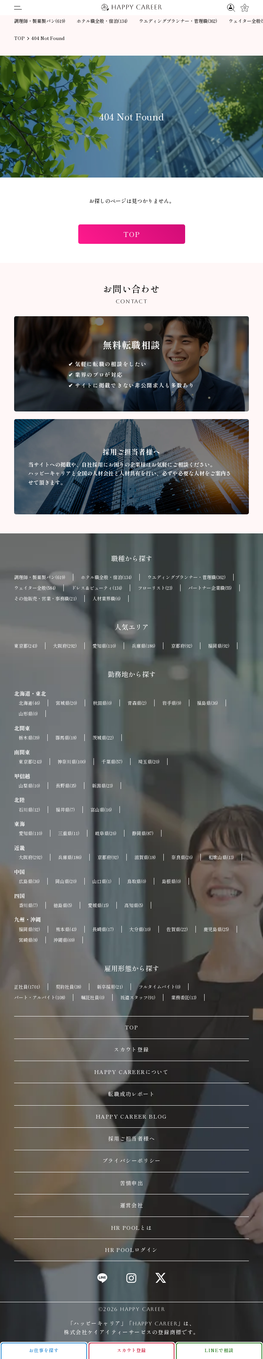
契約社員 (68, 986)
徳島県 (62, 905)
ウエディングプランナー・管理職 (178, 21)
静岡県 (142, 833)
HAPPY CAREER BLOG (131, 1116)
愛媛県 (98, 905)
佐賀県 (177, 929)
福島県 (207, 703)
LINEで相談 (219, 1350)
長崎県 (103, 929)
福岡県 (218, 645)
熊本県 (66, 929)
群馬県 (66, 737)
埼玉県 (149, 761)
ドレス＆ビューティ (96, 587)
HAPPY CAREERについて (131, 1072)
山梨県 (29, 785)
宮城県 (66, 703)
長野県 (66, 785)
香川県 (28, 905)
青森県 (137, 703)
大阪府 (65, 645)
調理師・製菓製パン (39, 21)
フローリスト (155, 587)
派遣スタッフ (137, 997)
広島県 (29, 881)
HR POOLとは (131, 1227)
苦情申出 (132, 1183)
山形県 (28, 713)
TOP (131, 234)
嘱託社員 (93, 997)
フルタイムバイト (160, 986)
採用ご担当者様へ (131, 1138)
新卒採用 (110, 986)
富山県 (101, 809)
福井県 (65, 809)
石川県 (29, 809)
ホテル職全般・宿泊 (102, 21)
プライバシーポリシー (131, 1160)
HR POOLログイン (131, 1249)
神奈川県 (72, 761)
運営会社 (132, 1205)
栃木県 (29, 737)
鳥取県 (136, 881)
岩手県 (171, 703)
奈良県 (182, 857)
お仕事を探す (44, 1350)
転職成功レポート (131, 1094)
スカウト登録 (131, 1049)
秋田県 (102, 703)
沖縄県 (64, 939)
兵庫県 (143, 645)
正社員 (27, 986)
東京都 (25, 645)
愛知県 (104, 645)
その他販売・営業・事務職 (45, 598)
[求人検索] (231, 7)
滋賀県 (145, 857)
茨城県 (103, 737)
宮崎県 (28, 939)
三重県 (68, 833)
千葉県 (112, 761)
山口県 (101, 881)
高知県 (133, 905)
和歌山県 (221, 857)
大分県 (140, 929)
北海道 (29, 703)
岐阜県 (105, 833)
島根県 (171, 881)
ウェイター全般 (35, 587)
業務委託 (184, 997)
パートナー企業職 (210, 587)
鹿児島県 (216, 929)
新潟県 (102, 785)
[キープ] (244, 8)
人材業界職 (106, 598)
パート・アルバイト (39, 997)
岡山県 (66, 881)
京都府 (181, 645)
